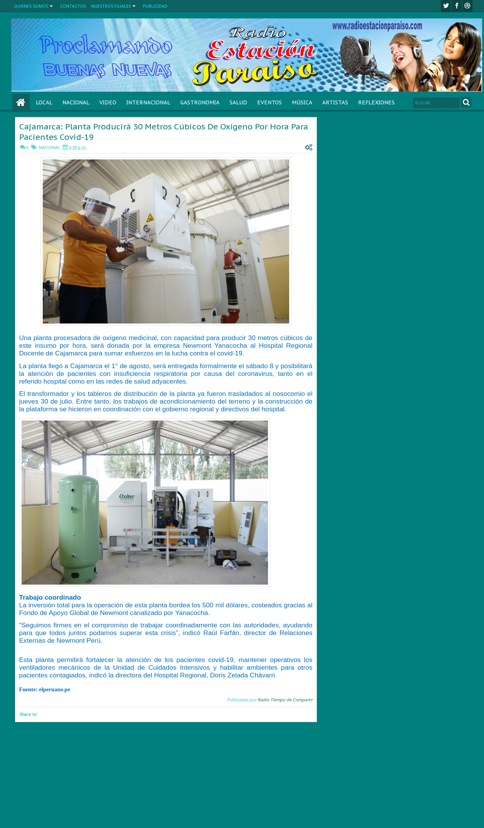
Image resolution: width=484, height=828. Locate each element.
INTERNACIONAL (148, 102)
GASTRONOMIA (199, 102)
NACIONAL (75, 102)
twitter (446, 6)
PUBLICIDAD (155, 6)
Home (21, 102)
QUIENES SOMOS (31, 6)
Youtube (467, 6)
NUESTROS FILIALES (111, 6)
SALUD (238, 102)
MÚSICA (302, 102)
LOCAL (44, 102)
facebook (457, 6)
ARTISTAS (335, 102)
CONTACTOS (73, 6)
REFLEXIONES (376, 102)
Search (466, 102)
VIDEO (107, 102)
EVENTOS (269, 102)
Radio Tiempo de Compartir (285, 699)
